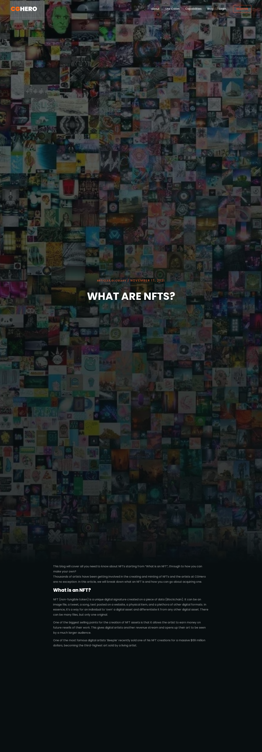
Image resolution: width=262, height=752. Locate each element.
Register (242, 9)
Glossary (120, 280)
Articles (101, 280)
